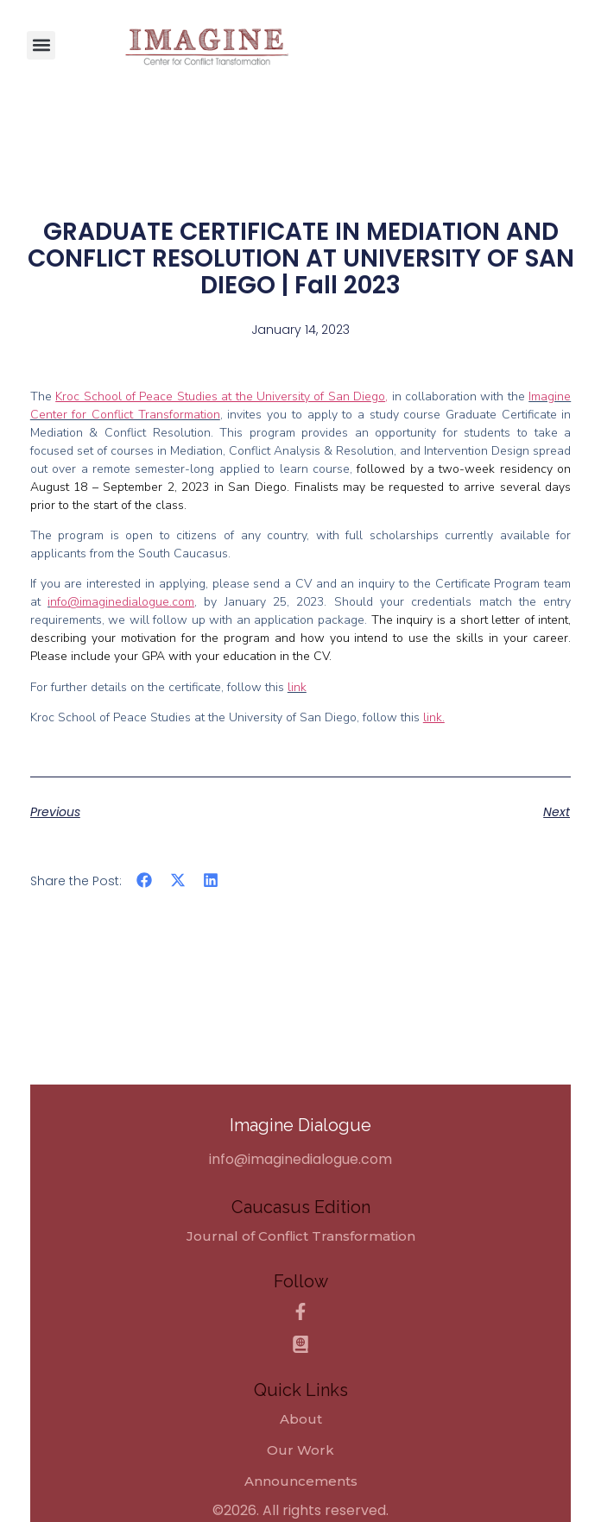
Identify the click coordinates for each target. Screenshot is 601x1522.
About (301, 1419)
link (297, 687)
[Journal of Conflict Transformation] (301, 1236)
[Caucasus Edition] (300, 1344)
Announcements (300, 1481)
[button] (41, 45)
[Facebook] (300, 1311)
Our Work (300, 1450)
